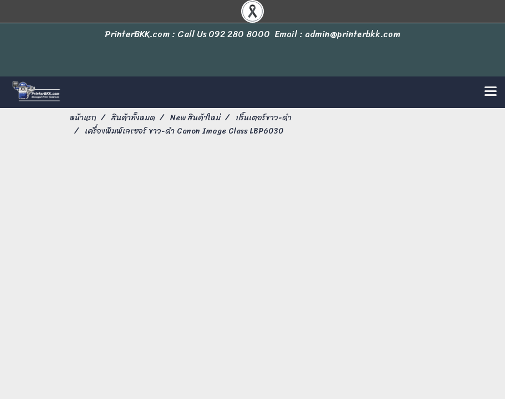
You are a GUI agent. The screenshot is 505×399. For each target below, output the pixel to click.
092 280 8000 (239, 34)
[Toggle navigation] (490, 92)
